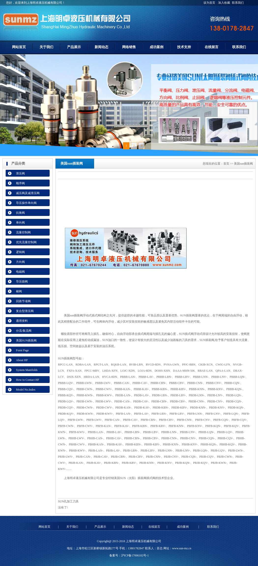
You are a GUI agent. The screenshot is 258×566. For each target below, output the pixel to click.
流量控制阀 (23, 232)
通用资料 (22, 321)
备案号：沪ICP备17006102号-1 (129, 555)
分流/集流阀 (23, 330)
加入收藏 (224, 2)
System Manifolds (27, 370)
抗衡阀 (20, 212)
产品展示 (74, 47)
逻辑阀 (20, 252)
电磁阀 (20, 271)
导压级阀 (22, 281)
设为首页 (209, 2)
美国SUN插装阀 (26, 340)
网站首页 (19, 47)
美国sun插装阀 (73, 315)
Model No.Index (25, 389)
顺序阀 (20, 183)
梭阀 (19, 291)
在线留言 (211, 47)
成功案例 (156, 47)
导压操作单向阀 (26, 203)
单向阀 (20, 222)
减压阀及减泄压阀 (28, 193)
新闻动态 (101, 47)
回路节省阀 (23, 301)
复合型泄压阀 (25, 311)
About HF (22, 360)
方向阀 (20, 262)
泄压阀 (20, 173)
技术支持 (184, 47)
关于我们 (46, 47)
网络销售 (129, 47)
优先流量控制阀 (26, 242)
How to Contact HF (27, 380)
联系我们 (238, 2)
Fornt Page (22, 350)
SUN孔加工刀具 (68, 501)
